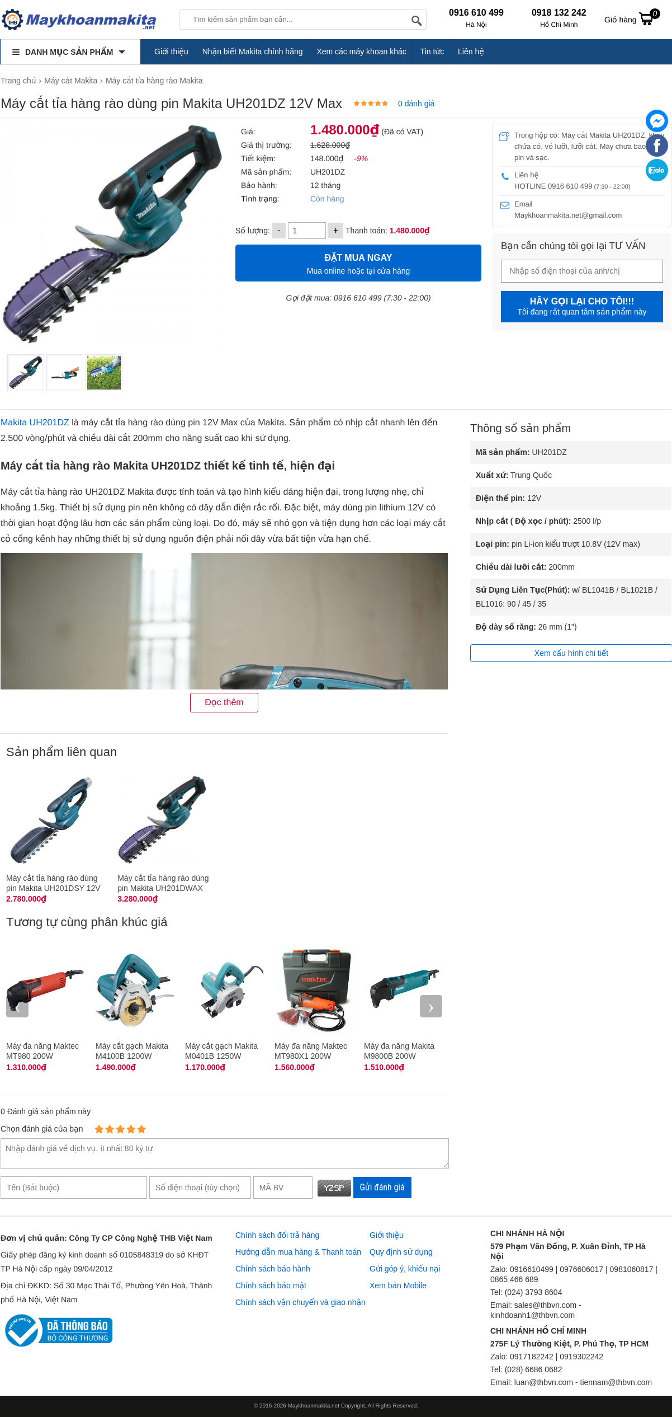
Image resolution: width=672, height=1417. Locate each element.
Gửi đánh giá (382, 1187)
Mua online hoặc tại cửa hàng (358, 262)
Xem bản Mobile (398, 1285)
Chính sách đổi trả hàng (277, 1235)
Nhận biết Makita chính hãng (252, 51)
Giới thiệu (171, 51)
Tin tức (432, 51)
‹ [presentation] (17, 1006)
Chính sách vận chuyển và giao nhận (300, 1302)
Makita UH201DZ (35, 423)
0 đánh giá (416, 103)
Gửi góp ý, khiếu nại (405, 1268)
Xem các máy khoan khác (361, 51)
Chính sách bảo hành (272, 1268)
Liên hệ (471, 51)
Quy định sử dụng (401, 1251)
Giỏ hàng (632, 18)
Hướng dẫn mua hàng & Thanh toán (298, 1251)
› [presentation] (431, 1006)
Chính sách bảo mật (270, 1285)
